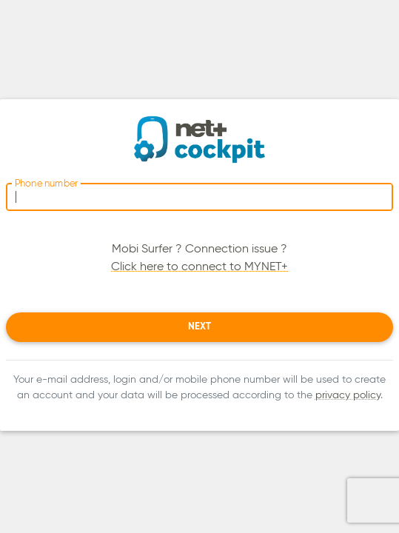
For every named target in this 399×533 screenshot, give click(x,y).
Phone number (46, 184)
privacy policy (347, 395)
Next (199, 327)
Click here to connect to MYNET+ (199, 267)
